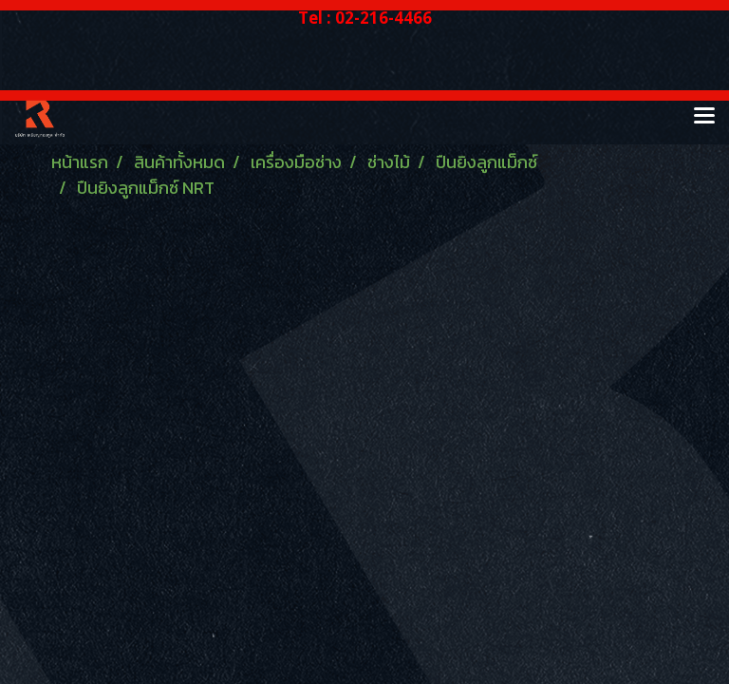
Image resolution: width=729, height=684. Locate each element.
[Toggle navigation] (704, 117)
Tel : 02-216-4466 (365, 17)
